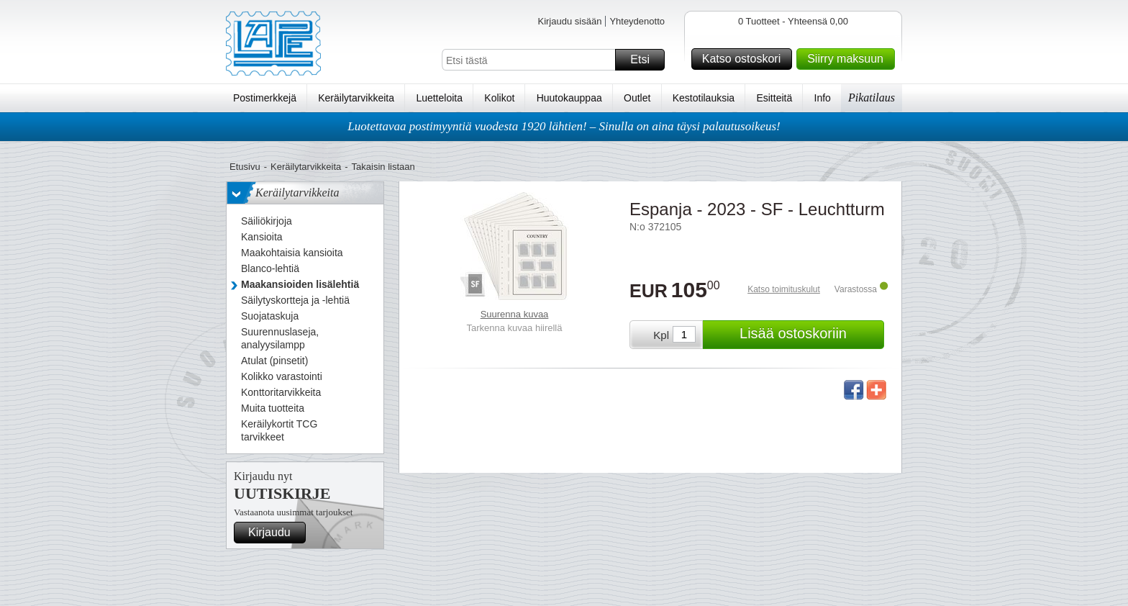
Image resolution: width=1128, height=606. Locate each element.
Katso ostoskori (745, 59)
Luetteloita (439, 98)
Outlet (637, 98)
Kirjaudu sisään (569, 21)
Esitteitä (774, 98)
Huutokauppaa (569, 98)
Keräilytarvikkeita (356, 98)
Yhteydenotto (637, 21)
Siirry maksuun (849, 59)
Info (822, 98)
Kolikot (499, 98)
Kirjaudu (274, 532)
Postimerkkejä (264, 98)
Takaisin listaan (383, 166)
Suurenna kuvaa (515, 314)
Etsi (645, 60)
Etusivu (244, 166)
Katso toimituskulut (783, 289)
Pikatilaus (871, 97)
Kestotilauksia (703, 98)
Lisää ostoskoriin (810, 334)
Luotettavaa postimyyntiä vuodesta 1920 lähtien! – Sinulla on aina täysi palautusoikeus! (564, 126)
